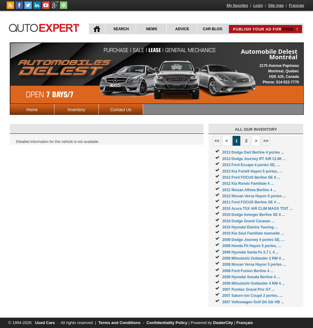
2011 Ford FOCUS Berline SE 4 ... (251, 202)
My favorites (237, 5)
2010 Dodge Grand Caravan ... (248, 221)
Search (121, 29)
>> (265, 140)
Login (258, 5)
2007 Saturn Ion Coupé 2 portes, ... (252, 295)
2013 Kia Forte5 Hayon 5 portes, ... (252, 171)
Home (32, 109)
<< (216, 140)
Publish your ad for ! (265, 29)
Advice (182, 29)
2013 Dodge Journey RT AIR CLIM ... (253, 159)
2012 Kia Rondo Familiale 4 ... (248, 183)
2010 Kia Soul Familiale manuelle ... (253, 233)
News (151, 29)
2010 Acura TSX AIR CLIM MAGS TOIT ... (257, 208)
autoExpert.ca (45, 27)
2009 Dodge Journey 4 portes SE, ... (253, 240)
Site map (276, 5)
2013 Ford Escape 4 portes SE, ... (251, 165)
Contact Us (120, 109)
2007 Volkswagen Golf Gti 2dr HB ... (253, 302)
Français (296, 5)
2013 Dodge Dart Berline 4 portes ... (253, 152)
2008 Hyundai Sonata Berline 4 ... (251, 277)
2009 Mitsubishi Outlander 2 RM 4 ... (253, 258)
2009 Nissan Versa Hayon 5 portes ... (254, 264)
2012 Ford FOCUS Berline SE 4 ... (251, 177)
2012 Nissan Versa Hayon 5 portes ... (254, 196)
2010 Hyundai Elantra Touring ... (250, 227)
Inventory (76, 109)
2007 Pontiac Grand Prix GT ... (248, 289)
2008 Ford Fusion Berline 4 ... (247, 271)
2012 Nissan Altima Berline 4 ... (249, 190)
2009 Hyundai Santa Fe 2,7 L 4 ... (250, 252)
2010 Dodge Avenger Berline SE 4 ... (253, 215)
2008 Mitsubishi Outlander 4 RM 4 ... (253, 283)
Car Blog (213, 29)
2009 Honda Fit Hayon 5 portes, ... (251, 246)
